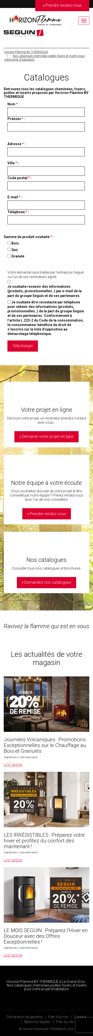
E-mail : (14, 197)
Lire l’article (13, 765)
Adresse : (16, 144)
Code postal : (19, 178)
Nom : (13, 104)
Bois (15, 243)
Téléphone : (18, 212)
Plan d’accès (58, 1017)
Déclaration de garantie (24, 1017)
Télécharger (22, 345)
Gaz (14, 250)
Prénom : (16, 119)
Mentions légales (37, 1022)
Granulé (17, 256)
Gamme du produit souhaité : (29, 237)
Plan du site (65, 1022)
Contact (80, 1017)
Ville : (13, 163)
